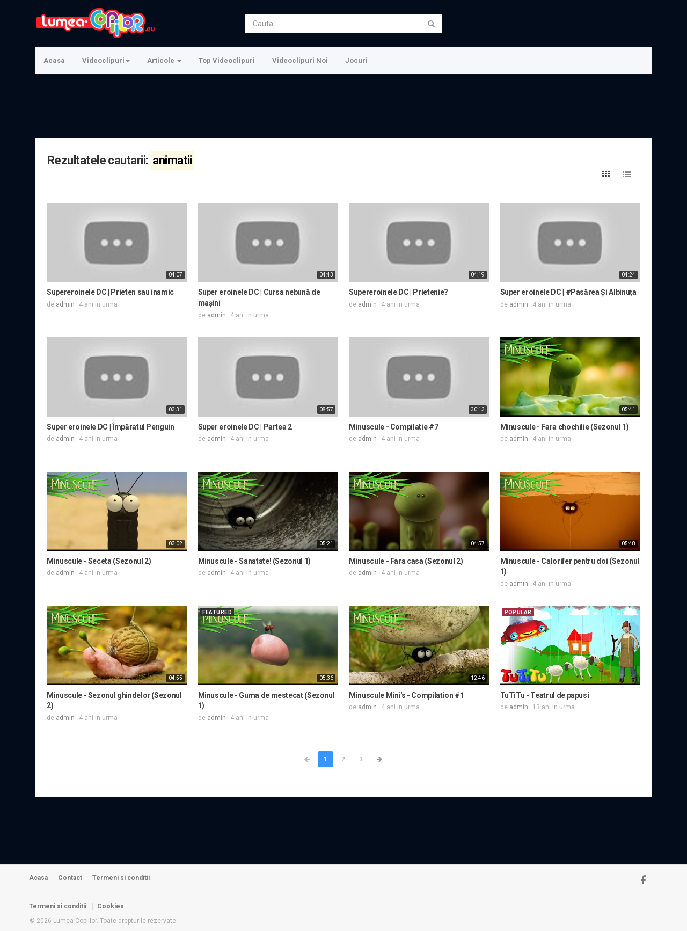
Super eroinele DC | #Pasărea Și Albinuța (568, 292)
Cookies (110, 906)
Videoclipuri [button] (106, 60)
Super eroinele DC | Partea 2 (245, 427)
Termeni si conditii (121, 878)
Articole (164, 60)
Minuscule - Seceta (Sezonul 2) (99, 561)
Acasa (54, 60)
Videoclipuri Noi (300, 60)
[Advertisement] (342, 105)
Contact (70, 878)
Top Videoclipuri (227, 60)
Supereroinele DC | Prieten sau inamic (110, 292)
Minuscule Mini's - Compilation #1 (406, 695)
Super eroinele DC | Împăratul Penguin (110, 427)
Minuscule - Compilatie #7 (393, 427)
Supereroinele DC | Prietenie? (398, 292)
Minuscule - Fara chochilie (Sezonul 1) (564, 427)
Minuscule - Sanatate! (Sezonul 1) (254, 561)
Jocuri (356, 60)
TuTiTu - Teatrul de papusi (544, 695)
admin (65, 304)
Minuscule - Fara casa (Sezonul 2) (406, 561)
